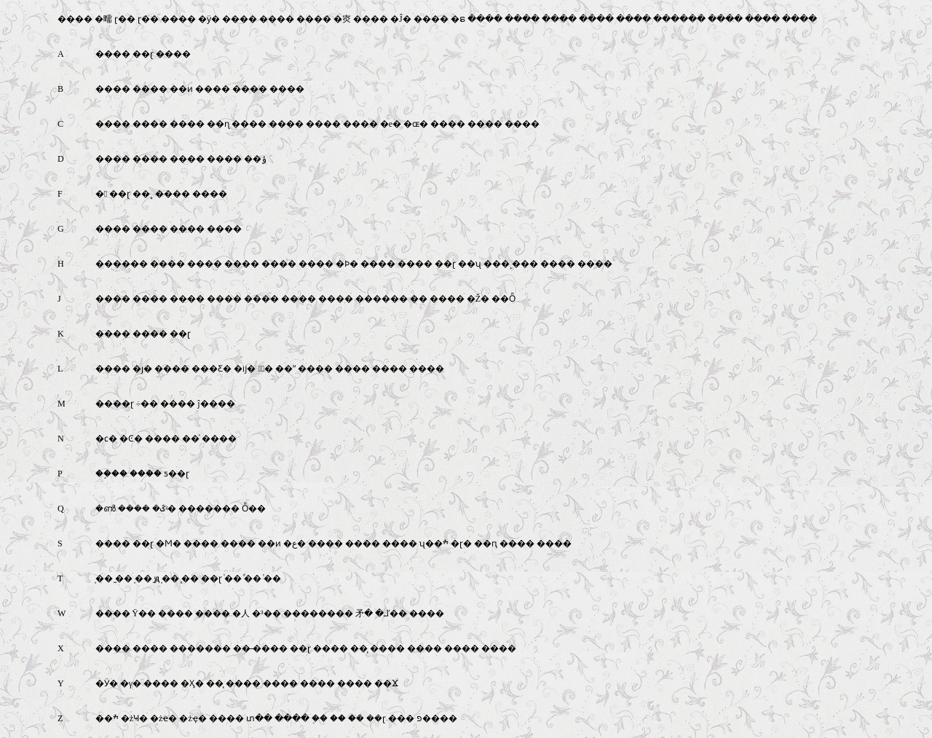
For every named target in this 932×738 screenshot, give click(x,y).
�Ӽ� (192, 683)
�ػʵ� (164, 508)
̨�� (190, 578)
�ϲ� (106, 438)
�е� (390, 124)
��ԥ (485, 543)
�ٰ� (265, 369)
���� (75, 19)
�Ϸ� (347, 264)
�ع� (294, 543)
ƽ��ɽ (176, 473)
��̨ (359, 648)
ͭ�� (233, 578)
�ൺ (105, 508)
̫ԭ (156, 578)
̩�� (104, 578)
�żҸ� (134, 718)
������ (679, 19)
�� (418, 299)
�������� (318, 613)
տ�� (259, 718)
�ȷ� (142, 369)
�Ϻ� (168, 543)
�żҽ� (163, 718)
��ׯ (107, 718)
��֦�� (111, 473)
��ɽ (143, 54)
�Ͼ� (131, 438)
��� (401, 718)
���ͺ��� (510, 264)
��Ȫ (503, 299)
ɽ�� (124, 19)
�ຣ (458, 19)
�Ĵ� (400, 19)
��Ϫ (386, 683)
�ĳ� (245, 369)
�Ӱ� (106, 683)
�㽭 (103, 19)
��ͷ (181, 89)
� (101, 194)
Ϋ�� (144, 613)
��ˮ (285, 369)
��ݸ (255, 159)
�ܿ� (356, 718)
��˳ (143, 194)
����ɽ (114, 404)
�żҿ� (192, 718)
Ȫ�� (254, 508)
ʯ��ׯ (434, 543)
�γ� (130, 683)
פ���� (436, 718)
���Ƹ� (211, 369)
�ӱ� (209, 19)
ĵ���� (215, 404)
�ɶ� (415, 124)
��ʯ (469, 264)
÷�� (147, 404)
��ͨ (191, 438)
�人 (241, 613)
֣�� (320, 718)
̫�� (124, 578)
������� (209, 508)
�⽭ (364, 613)
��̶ (241, 648)
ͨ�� (272, 578)
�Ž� (478, 299)
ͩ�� (252, 578)
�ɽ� (461, 543)
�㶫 (342, 19)
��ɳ (218, 124)
